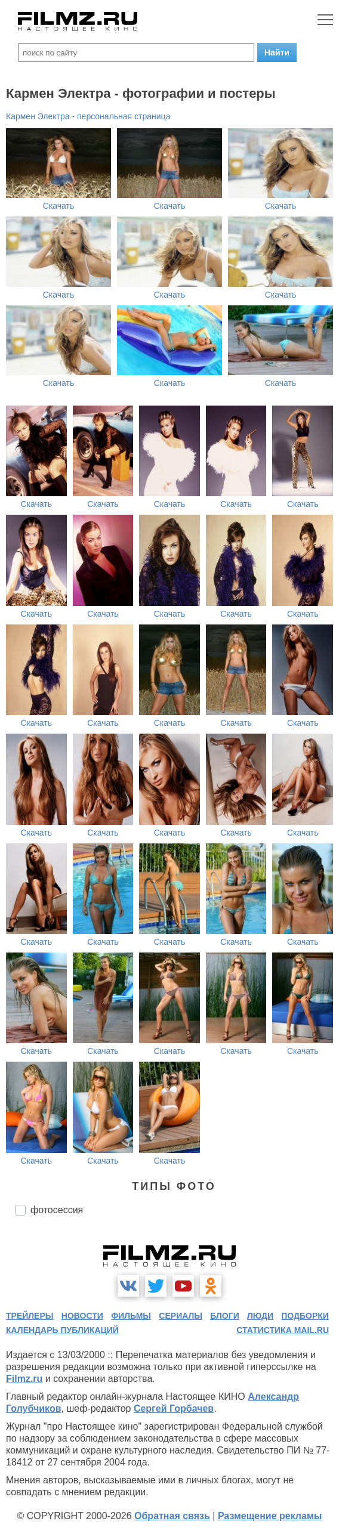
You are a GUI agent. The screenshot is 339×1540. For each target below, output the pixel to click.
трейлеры (30, 1316)
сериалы (180, 1316)
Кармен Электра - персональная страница (88, 116)
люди (260, 1316)
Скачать (59, 206)
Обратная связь (172, 1516)
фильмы (131, 1316)
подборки (305, 1316)
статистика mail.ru (282, 1330)
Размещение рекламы (270, 1516)
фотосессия (56, 1210)
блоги (224, 1316)
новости (82, 1316)
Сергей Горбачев (174, 1408)
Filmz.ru (24, 1379)
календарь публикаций (62, 1330)
